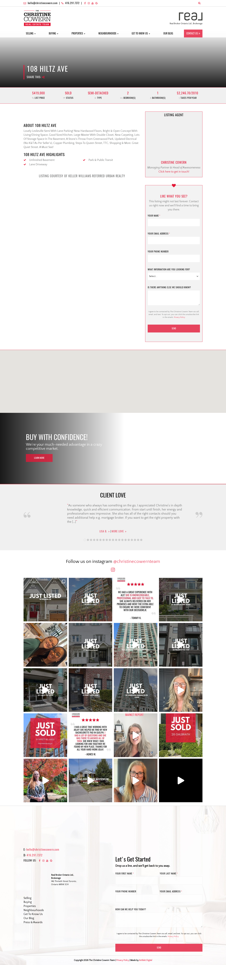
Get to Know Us (141, 33)
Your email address (159, 233)
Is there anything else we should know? (169, 287)
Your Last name (169, 873)
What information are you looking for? (169, 269)
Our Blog (168, 33)
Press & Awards (33, 922)
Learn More (39, 457)
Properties (78, 33)
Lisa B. (103, 531)
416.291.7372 (72, 3)
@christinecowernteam (136, 561)
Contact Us (192, 33)
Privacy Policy (179, 317)
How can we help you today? (130, 909)
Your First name (124, 873)
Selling (31, 33)
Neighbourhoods (108, 33)
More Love (118, 531)
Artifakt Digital (145, 960)
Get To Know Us (33, 914)
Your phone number (158, 251)
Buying (53, 33)
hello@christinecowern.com (43, 3)
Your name (154, 215)
